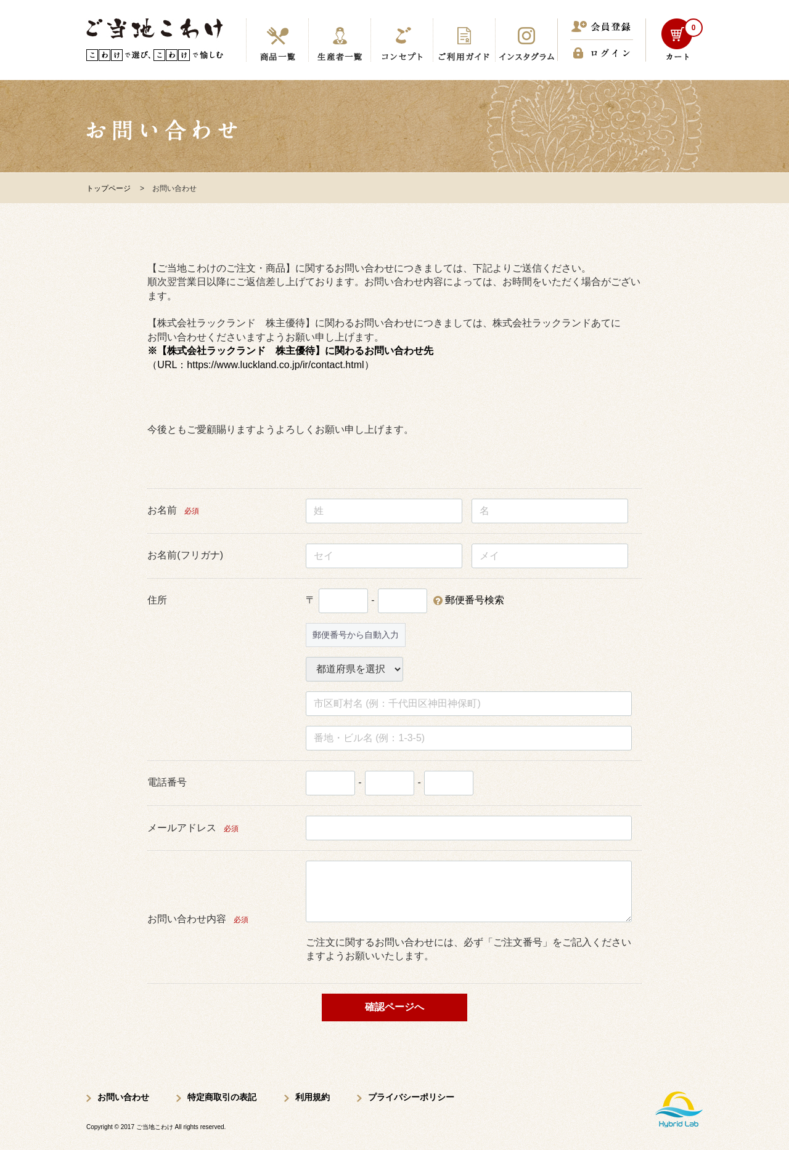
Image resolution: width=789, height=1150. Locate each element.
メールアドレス (181, 827)
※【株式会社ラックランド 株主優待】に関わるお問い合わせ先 (290, 350)
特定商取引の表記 (221, 1097)
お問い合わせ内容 (186, 919)
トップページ (108, 188)
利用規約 (312, 1097)
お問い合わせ (123, 1097)
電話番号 (167, 782)
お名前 (162, 510)
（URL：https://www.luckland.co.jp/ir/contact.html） (260, 365)
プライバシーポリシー (411, 1097)
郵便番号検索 (474, 600)
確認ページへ (394, 1007)
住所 (157, 600)
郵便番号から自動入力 (356, 635)
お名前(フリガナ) (185, 555)
